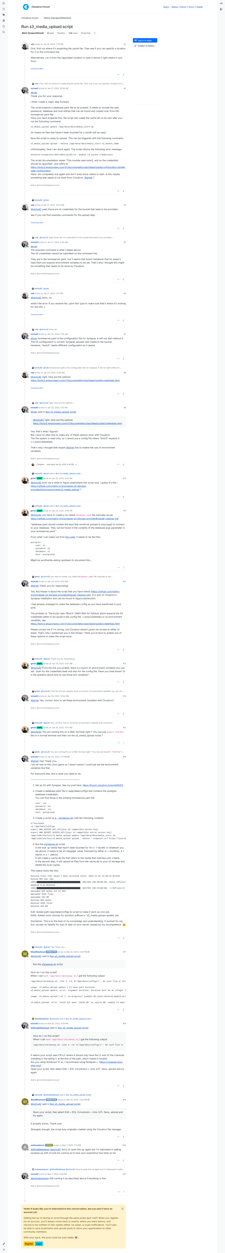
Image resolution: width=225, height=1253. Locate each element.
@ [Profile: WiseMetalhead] (40, 1027)
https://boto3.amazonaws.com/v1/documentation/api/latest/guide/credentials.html (75, 380)
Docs (191, 6)
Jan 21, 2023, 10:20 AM (53, 205)
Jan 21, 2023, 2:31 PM (53, 293)
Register (29, 1244)
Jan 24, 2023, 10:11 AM (62, 727)
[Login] (221, 3)
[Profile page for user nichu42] (25, 90)
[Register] (221, 9)
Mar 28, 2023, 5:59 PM (76, 1100)
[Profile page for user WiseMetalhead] (25, 953)
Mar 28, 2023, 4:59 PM (57, 1023)
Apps (166, 6)
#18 (124, 1023)
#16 (124, 757)
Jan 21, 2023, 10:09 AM (57, 88)
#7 (125, 334)
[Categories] (3, 3)
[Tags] (3, 15)
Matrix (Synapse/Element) (33, 33)
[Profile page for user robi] (25, 46)
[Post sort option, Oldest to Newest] (145, 46)
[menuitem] (221, 3)
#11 (124, 511)
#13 (124, 663)
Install (199, 6)
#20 (124, 1145)
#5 (125, 242)
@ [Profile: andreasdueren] (40, 1178)
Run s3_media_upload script (61, 411)
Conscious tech (37, 69)
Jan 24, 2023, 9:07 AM (62, 663)
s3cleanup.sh (65, 818)
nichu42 (34, 88)
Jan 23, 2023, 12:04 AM (54, 372)
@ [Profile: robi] (34, 92)
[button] (3, 1243)
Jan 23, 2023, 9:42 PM (62, 478)
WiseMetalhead (38, 952)
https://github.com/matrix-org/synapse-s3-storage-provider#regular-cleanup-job (75, 518)
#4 (125, 205)
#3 (125, 88)
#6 (125, 293)
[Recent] (3, 9)
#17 (124, 952)
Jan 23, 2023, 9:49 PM (62, 511)
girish (33, 478)
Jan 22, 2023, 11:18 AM (57, 334)
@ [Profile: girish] (88, 177)
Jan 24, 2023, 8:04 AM (57, 581)
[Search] (3, 32)
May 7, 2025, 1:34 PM (71, 1145)
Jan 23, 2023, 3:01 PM (57, 407)
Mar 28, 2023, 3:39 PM (76, 952)
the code (70, 537)
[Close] (122, 1209)
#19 (124, 1100)
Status (174, 6)
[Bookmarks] (3, 26)
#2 (125, 44)
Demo (183, 6)
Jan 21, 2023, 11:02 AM (57, 242)
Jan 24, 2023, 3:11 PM (57, 757)
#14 (124, 696)
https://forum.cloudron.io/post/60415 (103, 785)
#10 (124, 478)
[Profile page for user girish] (25, 480)
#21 (124, 1174)
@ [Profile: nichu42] (36, 209)
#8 (125, 372)
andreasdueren (38, 1145)
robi (32, 44)
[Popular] (3, 20)
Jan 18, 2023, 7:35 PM (53, 44)
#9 (125, 407)
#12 (124, 581)
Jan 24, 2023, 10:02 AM (58, 696)
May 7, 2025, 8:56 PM (57, 1174)
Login (39, 1244)
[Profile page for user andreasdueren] (25, 1147)
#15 (124, 727)
